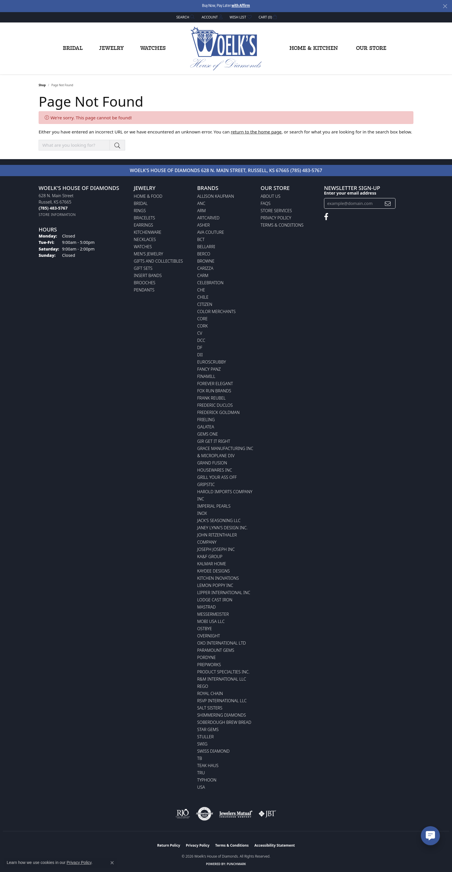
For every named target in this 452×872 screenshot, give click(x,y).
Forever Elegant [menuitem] (215, 383)
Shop (42, 85)
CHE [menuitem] (201, 290)
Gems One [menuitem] (207, 434)
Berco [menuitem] (203, 254)
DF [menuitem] (199, 347)
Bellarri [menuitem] (206, 246)
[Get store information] (57, 214)
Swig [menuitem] (202, 744)
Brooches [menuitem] (144, 282)
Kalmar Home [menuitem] (211, 563)
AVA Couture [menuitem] (210, 232)
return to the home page (256, 132)
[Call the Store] (53, 208)
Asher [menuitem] (203, 225)
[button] (185, 17)
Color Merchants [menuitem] (216, 311)
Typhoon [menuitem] (206, 780)
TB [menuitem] (199, 758)
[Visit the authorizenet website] (205, 814)
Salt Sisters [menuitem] (209, 708)
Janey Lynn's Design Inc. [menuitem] (222, 527)
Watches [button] (153, 48)
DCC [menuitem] (201, 340)
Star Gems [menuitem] (208, 729)
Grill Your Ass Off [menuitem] (217, 477)
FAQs (265, 203)
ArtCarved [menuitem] (208, 218)
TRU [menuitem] (201, 772)
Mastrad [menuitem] (206, 607)
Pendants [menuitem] (144, 290)
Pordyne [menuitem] (206, 657)
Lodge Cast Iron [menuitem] (214, 599)
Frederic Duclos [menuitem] (215, 405)
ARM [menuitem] (201, 210)
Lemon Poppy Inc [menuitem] (215, 585)
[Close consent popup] (112, 863)
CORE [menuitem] (202, 318)
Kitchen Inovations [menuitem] (218, 578)
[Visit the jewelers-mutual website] (235, 814)
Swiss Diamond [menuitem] (213, 751)
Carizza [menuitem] (205, 268)
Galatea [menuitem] (205, 427)
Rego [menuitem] (202, 686)
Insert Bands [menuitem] (148, 275)
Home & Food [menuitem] (148, 196)
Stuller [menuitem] (205, 736)
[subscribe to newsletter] (387, 203)
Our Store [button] (371, 48)
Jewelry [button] (111, 48)
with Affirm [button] (240, 6)
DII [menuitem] (200, 354)
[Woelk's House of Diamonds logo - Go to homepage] (226, 48)
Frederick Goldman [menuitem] (218, 412)
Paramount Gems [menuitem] (215, 650)
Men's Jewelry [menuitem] (148, 254)
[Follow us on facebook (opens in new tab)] (326, 216)
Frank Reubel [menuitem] (211, 398)
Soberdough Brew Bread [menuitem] (224, 722)
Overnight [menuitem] (208, 636)
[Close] (445, 6)
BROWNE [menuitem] (205, 261)
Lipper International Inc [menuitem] (223, 592)
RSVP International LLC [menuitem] (222, 700)
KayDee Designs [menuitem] (213, 571)
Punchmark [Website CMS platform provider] (236, 864)
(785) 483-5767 (306, 170)
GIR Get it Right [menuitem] (213, 441)
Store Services (276, 210)
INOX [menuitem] (202, 513)
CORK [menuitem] (202, 326)
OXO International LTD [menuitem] (221, 643)
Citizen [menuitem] (204, 304)
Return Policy (168, 845)
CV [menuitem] (199, 333)
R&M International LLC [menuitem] (221, 679)
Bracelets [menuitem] (144, 218)
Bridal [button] (73, 48)
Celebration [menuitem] (210, 282)
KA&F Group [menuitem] (209, 556)
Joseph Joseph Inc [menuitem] (216, 549)
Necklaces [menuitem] (145, 239)
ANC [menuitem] (201, 203)
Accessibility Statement (274, 845)
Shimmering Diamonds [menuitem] (221, 715)
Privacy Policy (276, 218)
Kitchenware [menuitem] (147, 232)
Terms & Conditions (282, 225)
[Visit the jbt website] (267, 814)
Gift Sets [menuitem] (143, 268)
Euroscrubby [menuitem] (211, 362)
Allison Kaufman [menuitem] (215, 196)
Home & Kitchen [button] (313, 48)
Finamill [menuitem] (206, 376)
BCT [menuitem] (201, 239)
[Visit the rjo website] (183, 814)
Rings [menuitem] (140, 210)
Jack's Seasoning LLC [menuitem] (219, 520)
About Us (270, 196)
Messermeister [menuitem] (213, 614)
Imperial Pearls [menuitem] (214, 506)
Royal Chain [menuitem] (210, 693)
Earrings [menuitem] (143, 225)
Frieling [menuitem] (206, 419)
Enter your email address (350, 193)
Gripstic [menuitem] (206, 484)
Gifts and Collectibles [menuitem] (158, 261)
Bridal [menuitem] (141, 203)
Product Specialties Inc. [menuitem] (223, 672)
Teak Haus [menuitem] (208, 765)
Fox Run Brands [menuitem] (214, 390)
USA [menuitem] (201, 787)
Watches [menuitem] (143, 246)
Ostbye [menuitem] (204, 628)
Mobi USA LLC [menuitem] (211, 621)
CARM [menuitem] (202, 275)
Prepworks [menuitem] (209, 664)
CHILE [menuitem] (202, 297)
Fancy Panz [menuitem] (209, 369)
